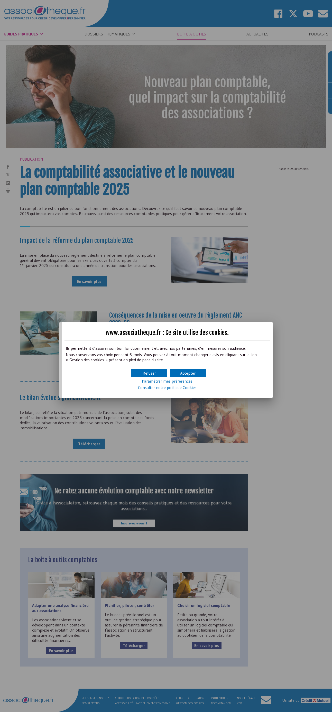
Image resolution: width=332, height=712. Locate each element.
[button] (188, 373)
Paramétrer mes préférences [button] (167, 381)
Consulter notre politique (167, 387)
